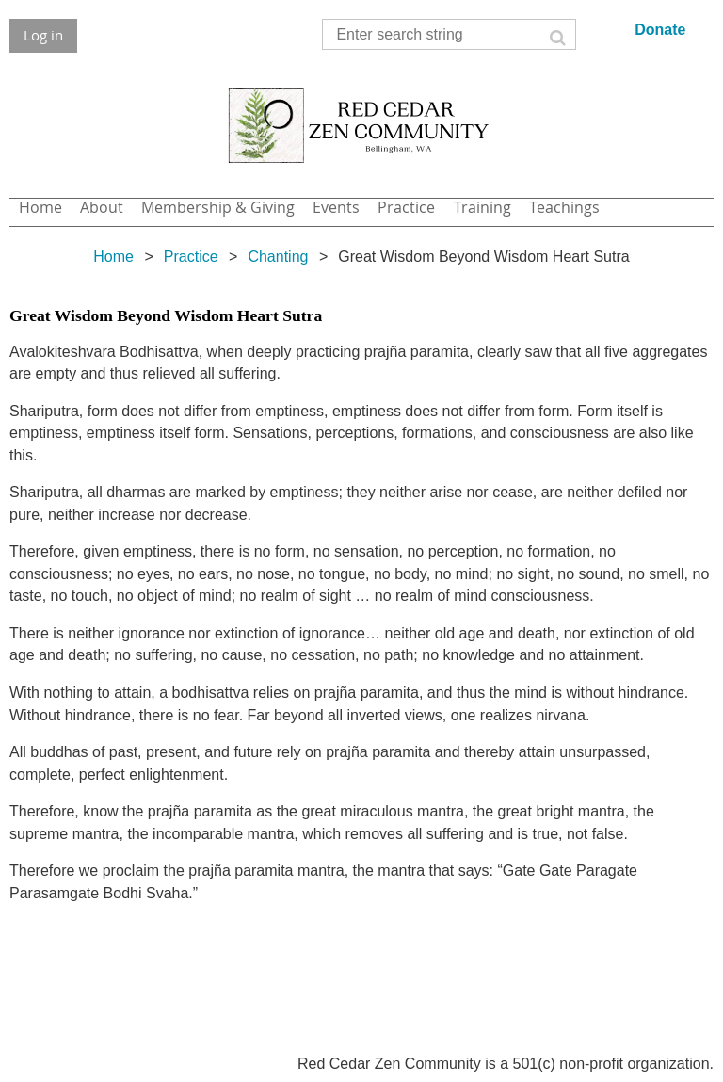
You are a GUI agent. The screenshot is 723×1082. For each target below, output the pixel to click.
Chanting (278, 257)
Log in (43, 34)
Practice (191, 257)
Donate (660, 30)
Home (113, 257)
